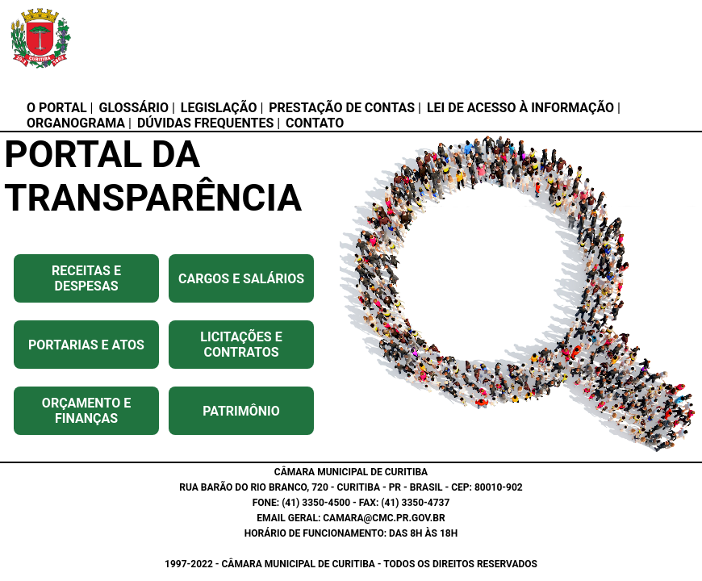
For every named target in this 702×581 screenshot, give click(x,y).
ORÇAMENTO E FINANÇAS (86, 410)
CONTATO (315, 123)
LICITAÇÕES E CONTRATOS (241, 344)
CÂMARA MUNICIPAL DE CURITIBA (351, 472)
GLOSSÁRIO (133, 107)
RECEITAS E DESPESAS (86, 278)
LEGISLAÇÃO (219, 107)
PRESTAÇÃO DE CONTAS (342, 107)
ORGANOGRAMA (76, 123)
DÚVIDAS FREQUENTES (205, 123)
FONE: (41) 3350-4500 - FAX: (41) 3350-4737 (351, 502)
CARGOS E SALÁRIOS (241, 278)
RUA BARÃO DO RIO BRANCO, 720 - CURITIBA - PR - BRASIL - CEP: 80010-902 (351, 487)
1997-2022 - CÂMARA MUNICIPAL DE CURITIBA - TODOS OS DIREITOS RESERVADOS (351, 564)
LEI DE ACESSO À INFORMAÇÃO (520, 107)
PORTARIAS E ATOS (86, 345)
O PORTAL (57, 107)
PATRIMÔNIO (241, 411)
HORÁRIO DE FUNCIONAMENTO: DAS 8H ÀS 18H (351, 533)
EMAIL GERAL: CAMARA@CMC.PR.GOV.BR (351, 518)
